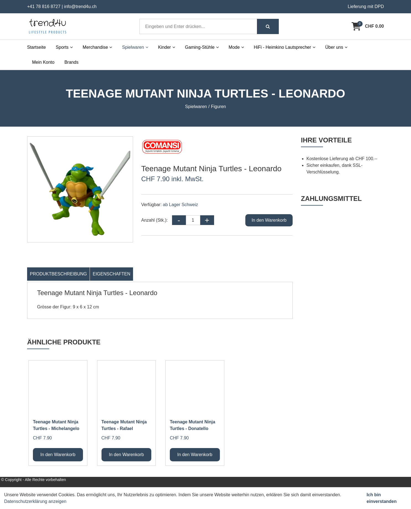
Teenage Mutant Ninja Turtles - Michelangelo (56, 425)
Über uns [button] (336, 47)
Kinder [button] (166, 47)
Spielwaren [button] (135, 47)
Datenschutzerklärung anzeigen (35, 501)
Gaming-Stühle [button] (202, 47)
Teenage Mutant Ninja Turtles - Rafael (124, 425)
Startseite (36, 47)
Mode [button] (236, 47)
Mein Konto (43, 62)
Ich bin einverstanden (382, 498)
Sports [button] (64, 47)
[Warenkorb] (368, 26)
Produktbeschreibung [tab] (58, 274)
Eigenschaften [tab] (111, 274)
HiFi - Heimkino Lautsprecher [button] (284, 47)
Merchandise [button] (97, 47)
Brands (71, 62)
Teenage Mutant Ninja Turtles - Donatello (192, 425)
